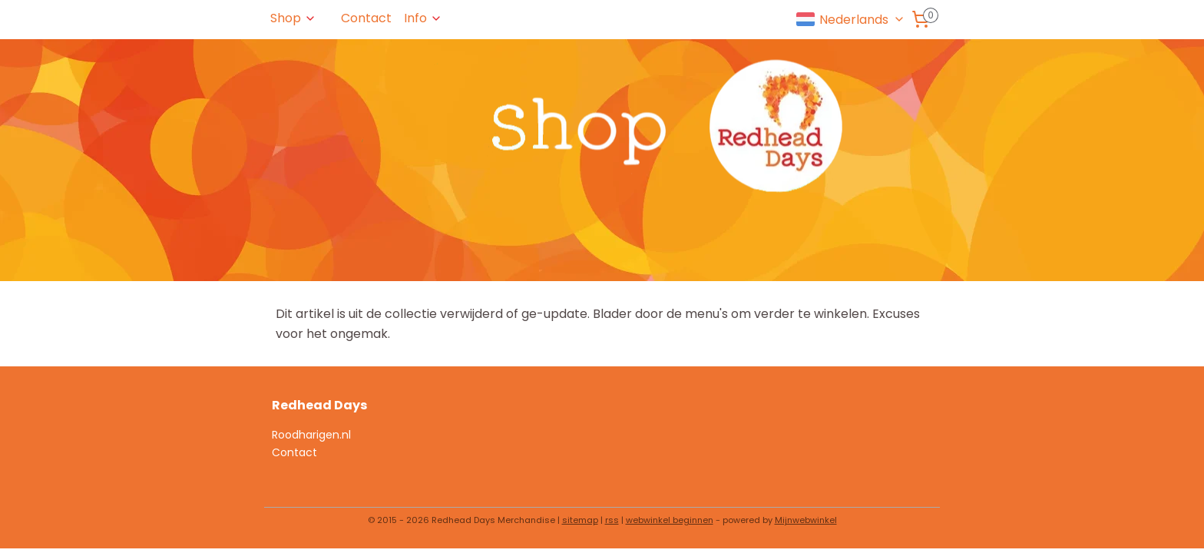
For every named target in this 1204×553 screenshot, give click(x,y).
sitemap (580, 520)
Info (423, 18)
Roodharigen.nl (311, 434)
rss (612, 520)
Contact (366, 18)
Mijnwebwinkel (806, 520)
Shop (293, 18)
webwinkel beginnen (669, 520)
